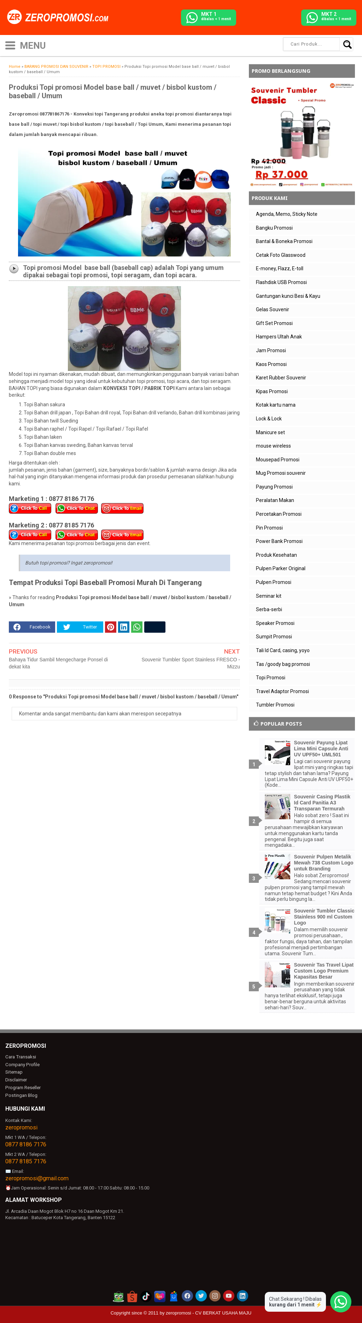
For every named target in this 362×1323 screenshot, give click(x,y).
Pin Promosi (269, 528)
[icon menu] (10, 44)
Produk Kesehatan (276, 555)
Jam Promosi (271, 350)
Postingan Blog (20, 1095)
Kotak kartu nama (276, 405)
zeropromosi (21, 1127)
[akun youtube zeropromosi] (228, 1295)
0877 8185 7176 (25, 1160)
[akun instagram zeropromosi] (215, 1295)
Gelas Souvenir (272, 309)
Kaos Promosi (271, 364)
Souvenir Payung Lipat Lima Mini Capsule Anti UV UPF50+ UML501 (321, 748)
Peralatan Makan (275, 500)
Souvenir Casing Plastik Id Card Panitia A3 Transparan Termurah (322, 802)
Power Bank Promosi (279, 541)
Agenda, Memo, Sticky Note (286, 214)
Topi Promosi (270, 677)
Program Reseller (22, 1087)
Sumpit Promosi (274, 636)
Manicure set (270, 432)
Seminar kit (268, 596)
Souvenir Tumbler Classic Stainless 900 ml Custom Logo (324, 917)
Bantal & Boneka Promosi (284, 241)
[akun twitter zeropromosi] (201, 1295)
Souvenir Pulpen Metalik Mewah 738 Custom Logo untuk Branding (324, 863)
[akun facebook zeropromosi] (187, 1295)
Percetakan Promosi (279, 514)
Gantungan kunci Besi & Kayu (288, 296)
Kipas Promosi (272, 391)
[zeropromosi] (60, 17)
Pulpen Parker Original (280, 568)
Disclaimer (16, 1079)
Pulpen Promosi (273, 582)
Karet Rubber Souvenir (281, 377)
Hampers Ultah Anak (279, 336)
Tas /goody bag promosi (283, 664)
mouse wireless (273, 446)
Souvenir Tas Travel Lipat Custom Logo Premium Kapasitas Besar (324, 971)
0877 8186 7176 (25, 1144)
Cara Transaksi (20, 1056)
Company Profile (22, 1064)
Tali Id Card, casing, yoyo (283, 650)
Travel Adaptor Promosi (282, 691)
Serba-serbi (269, 609)
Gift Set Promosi (274, 323)
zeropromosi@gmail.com (37, 1177)
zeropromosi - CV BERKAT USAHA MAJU (208, 1312)
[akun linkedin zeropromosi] (242, 1295)
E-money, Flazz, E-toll (279, 268)
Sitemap (13, 1072)
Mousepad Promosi (277, 459)
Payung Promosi (274, 487)
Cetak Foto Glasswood (280, 255)
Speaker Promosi (275, 623)
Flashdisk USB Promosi (281, 282)
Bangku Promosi (274, 228)
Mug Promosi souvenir (281, 473)
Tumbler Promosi (275, 705)
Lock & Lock (269, 418)
